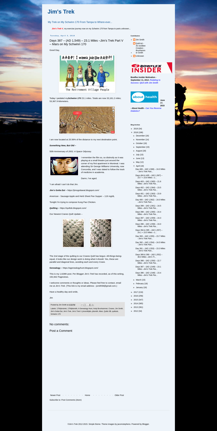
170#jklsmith (72, 309)
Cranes (111, 309)
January (139, 287)
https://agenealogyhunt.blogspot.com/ (80, 268)
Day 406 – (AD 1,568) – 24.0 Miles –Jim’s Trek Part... (150, 170)
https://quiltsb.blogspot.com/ (73, 208)
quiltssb (115, 311)
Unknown (140, 56)
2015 (136, 300)
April (138, 166)
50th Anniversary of (70, 151)
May (138, 162)
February (140, 283)
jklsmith (95, 311)
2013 (136, 307)
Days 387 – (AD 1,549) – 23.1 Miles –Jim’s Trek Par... (148, 268)
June (138, 158)
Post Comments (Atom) (71, 400)
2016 (136, 296)
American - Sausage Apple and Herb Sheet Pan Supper (76, 196)
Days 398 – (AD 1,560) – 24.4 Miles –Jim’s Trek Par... (148, 213)
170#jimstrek (62, 309)
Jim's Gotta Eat (56, 311)
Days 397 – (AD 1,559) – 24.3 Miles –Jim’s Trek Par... (148, 219)
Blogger (145, 424)
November (140, 139)
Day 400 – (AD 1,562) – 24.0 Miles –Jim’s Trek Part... (150, 201)
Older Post (119, 395)
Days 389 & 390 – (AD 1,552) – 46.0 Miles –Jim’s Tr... (148, 255)
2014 (136, 303)
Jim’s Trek (60, 286)
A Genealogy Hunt (85, 309)
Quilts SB (107, 311)
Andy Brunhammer (100, 309)
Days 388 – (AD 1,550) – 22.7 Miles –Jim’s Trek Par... (148, 262)
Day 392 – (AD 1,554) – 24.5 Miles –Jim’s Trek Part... (150, 243)
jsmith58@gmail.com (106, 286)
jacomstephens (123, 424)
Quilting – (54, 208)
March (139, 280)
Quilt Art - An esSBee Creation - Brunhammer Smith (141, 48)
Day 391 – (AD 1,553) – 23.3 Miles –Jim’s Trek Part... (150, 249)
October (139, 143)
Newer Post (55, 395)
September (141, 147)
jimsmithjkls (86, 311)
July (138, 155)
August (139, 151)
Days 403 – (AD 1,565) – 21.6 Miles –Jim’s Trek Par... (148, 182)
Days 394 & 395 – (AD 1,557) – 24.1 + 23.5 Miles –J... (148, 231)
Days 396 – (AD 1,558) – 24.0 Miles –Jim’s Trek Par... (148, 225)
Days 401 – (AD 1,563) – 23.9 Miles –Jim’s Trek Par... (148, 194)
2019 (136, 129)
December (140, 136)
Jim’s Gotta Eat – (58, 190)
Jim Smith (119, 309)
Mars (101, 311)
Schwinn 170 (74, 98)
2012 (136, 311)
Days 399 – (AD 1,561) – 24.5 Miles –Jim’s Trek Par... (148, 207)
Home (87, 395)
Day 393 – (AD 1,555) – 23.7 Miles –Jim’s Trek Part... (150, 237)
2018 (136, 132)
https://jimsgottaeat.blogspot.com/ (83, 190)
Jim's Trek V (76, 311)
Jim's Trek (61, 12)
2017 (136, 292)
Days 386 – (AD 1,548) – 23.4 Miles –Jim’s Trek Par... (148, 274)
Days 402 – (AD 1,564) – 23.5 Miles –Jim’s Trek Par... (148, 188)
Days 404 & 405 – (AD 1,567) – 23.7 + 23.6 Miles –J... (148, 176)
